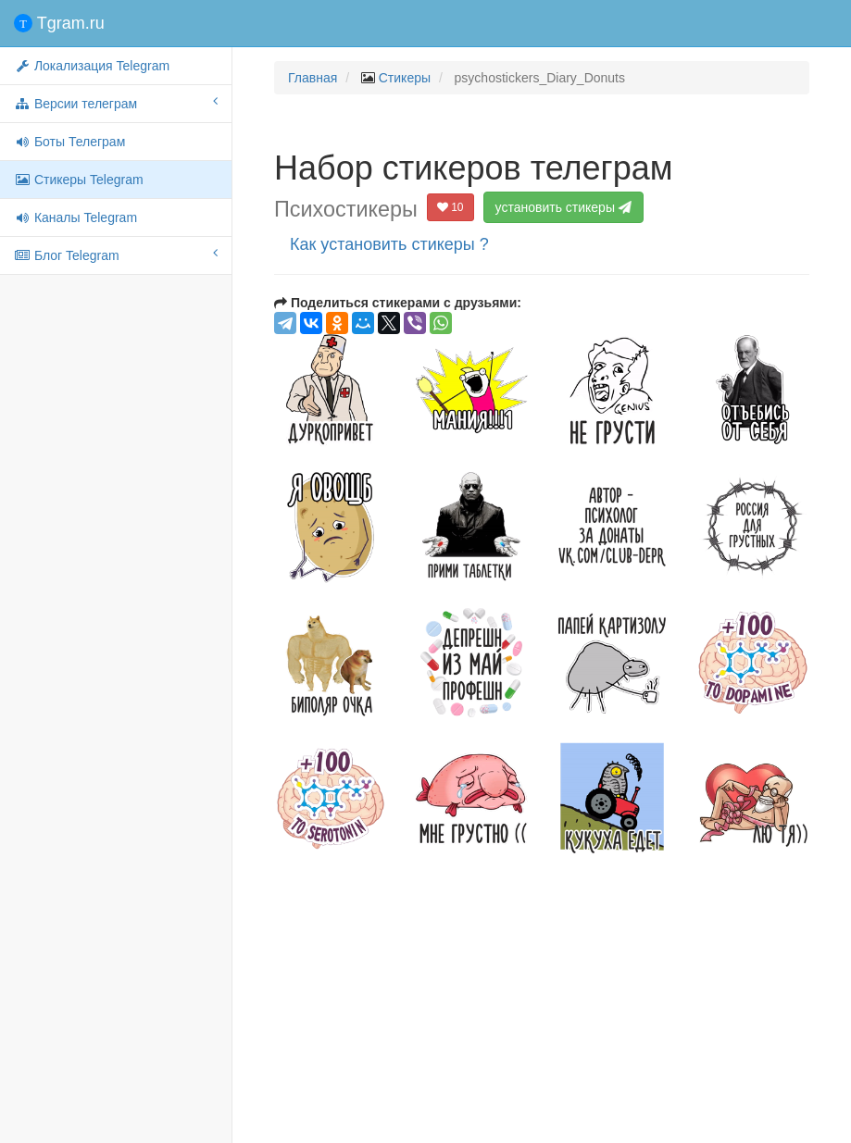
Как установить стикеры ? (389, 244)
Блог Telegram (116, 254)
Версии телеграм (116, 102)
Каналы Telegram (75, 217)
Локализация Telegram (91, 65)
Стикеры (405, 77)
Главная (312, 77)
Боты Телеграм (69, 141)
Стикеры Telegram (79, 179)
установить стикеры (565, 207)
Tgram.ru (59, 23)
